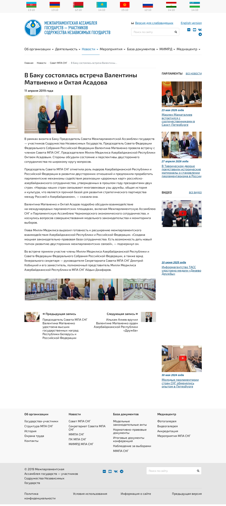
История (30, 432)
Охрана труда (34, 437)
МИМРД (167, 50)
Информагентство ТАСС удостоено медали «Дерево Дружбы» (181, 272)
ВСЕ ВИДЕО (195, 194)
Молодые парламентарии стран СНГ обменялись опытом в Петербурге (180, 384)
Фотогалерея (166, 423)
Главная (28, 64)
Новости (90, 50)
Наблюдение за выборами (132, 447)
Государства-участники (41, 423)
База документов (142, 50)
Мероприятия (112, 50)
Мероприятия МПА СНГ (174, 437)
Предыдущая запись (59, 315)
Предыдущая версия (187, 495)
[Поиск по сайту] (155, 33)
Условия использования (90, 495)
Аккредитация (167, 432)
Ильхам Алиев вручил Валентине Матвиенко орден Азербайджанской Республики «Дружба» (116, 326)
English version (191, 23)
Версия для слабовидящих (154, 23)
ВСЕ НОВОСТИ (194, 75)
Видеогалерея (167, 428)
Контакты (31, 442)
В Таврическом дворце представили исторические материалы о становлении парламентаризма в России (181, 172)
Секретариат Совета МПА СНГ (87, 429)
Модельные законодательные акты (130, 424)
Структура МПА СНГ (38, 428)
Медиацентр (188, 50)
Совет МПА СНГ (58, 64)
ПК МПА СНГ (77, 441)
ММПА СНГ (76, 436)
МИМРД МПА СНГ (81, 445)
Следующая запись (122, 315)
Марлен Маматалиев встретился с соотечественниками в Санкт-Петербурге (178, 121)
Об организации (39, 50)
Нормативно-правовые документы (130, 432)
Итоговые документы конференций (128, 441)
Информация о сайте (136, 495)
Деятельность (67, 50)
